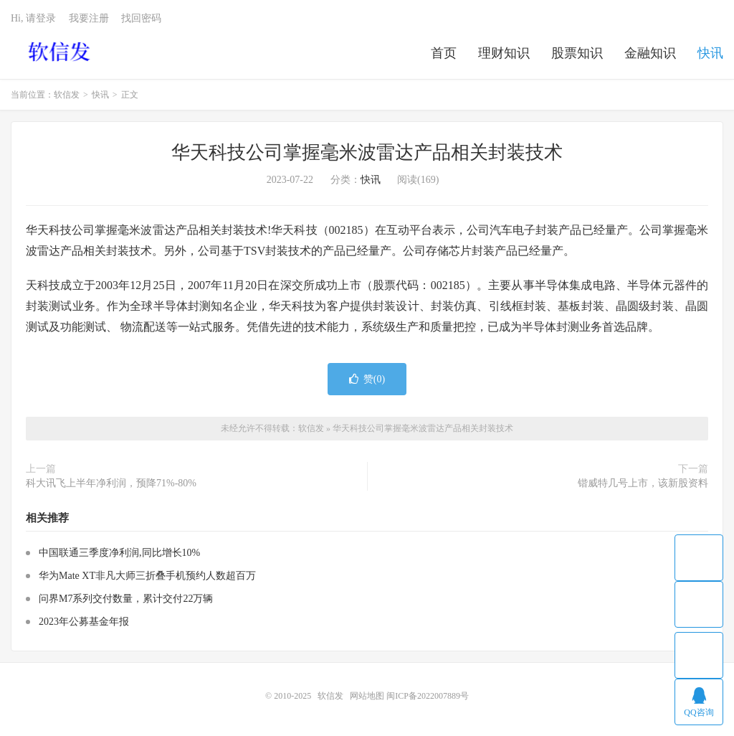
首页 (444, 53)
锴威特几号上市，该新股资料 (643, 483)
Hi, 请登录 (33, 18)
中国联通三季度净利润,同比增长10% (119, 552)
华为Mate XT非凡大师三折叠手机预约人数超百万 (147, 575)
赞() (367, 379)
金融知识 (650, 53)
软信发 (60, 50)
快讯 (710, 53)
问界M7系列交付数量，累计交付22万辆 (126, 598)
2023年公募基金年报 (84, 621)
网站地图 (367, 696)
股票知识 (577, 53)
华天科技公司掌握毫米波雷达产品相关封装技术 (367, 152)
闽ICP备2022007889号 (427, 696)
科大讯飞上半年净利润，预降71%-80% (111, 483)
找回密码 (141, 18)
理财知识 (504, 53)
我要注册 (89, 18)
